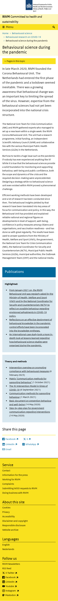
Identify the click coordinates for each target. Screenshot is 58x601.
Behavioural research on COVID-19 (23, 36)
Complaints (8, 483)
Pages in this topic (16, 61)
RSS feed (6, 568)
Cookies (6, 507)
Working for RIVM (11, 479)
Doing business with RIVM (15, 492)
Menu (9, 27)
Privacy (6, 512)
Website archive (10, 529)
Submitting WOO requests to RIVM (19, 488)
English (6, 544)
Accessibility (8, 516)
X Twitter (19, 573)
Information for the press (15, 474)
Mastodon (20, 595)
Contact (6, 470)
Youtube (19, 586)
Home (5, 33)
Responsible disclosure (14, 525)
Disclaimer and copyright (15, 520)
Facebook (20, 577)
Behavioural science (22, 33)
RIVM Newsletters (11, 563)
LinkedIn (20, 582)
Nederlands (8, 549)
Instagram (20, 591)
